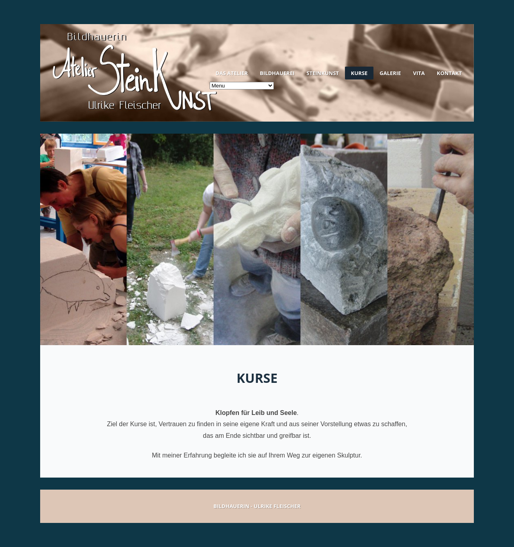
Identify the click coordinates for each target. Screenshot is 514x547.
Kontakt (449, 73)
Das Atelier (232, 73)
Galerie (390, 73)
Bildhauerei (277, 73)
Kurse (359, 73)
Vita (419, 73)
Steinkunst (322, 73)
